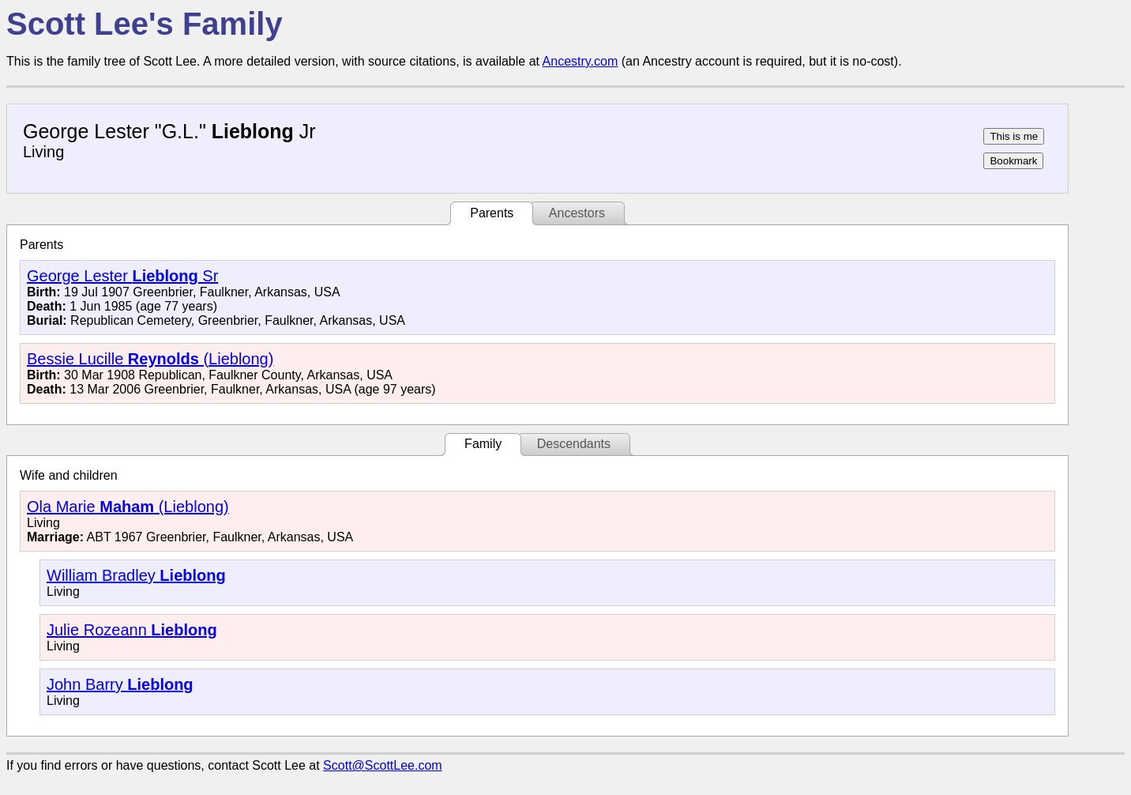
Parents (491, 213)
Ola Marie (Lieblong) (128, 506)
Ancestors (577, 213)
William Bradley (136, 575)
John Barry (120, 684)
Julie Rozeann (132, 630)
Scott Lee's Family (144, 23)
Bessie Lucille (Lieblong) (150, 358)
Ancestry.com (580, 61)
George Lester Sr (122, 275)
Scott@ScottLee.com (382, 765)
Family (483, 443)
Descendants (574, 443)
